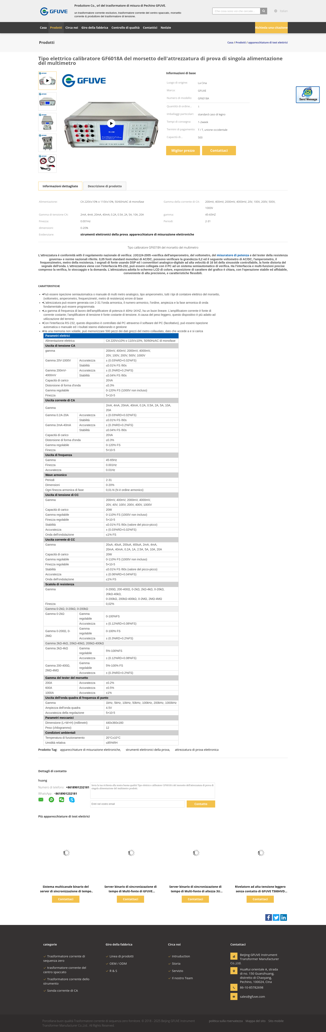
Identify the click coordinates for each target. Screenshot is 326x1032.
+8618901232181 (77, 787)
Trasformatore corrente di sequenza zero (64, 958)
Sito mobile (276, 1021)
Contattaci (219, 150)
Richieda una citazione (271, 28)
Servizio (175, 971)
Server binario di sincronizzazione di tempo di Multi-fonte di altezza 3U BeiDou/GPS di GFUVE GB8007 (195, 891)
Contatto (200, 804)
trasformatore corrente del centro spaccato (64, 969)
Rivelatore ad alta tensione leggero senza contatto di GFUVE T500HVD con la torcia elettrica (260, 891)
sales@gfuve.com (252, 996)
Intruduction (179, 956)
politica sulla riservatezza (226, 1021)
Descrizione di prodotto (105, 186)
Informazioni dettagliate (60, 186)
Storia (174, 963)
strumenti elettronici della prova (147, 750)
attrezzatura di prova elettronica (197, 750)
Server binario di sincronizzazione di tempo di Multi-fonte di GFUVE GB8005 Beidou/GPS (130, 891)
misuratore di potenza (233, 255)
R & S (111, 971)
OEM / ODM (116, 963)
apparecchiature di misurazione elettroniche (90, 750)
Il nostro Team (180, 978)
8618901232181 (66, 793)
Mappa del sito (255, 1021)
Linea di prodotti (119, 956)
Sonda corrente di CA (60, 990)
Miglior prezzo (183, 150)
